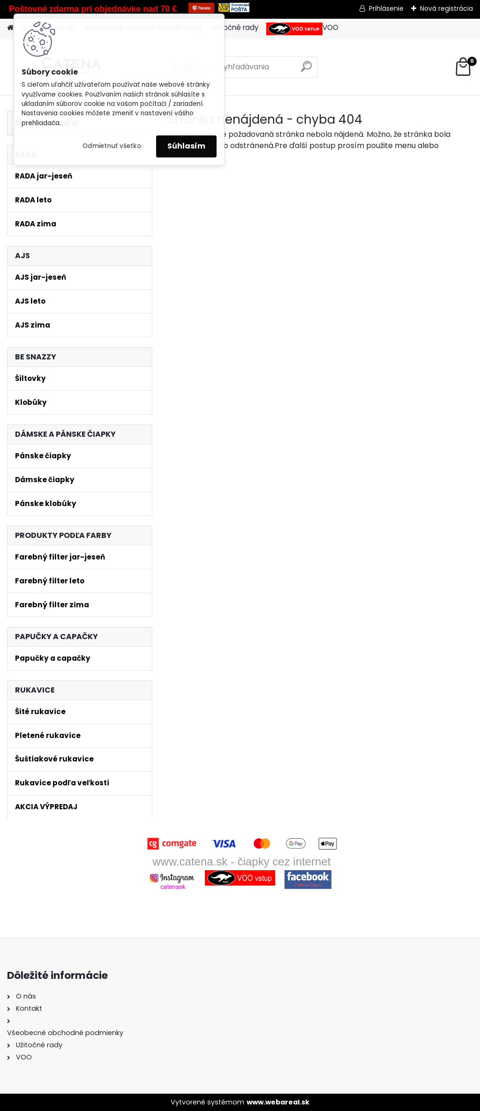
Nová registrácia (446, 8)
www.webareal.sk (278, 1102)
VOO (302, 28)
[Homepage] (10, 28)
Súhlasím (186, 146)
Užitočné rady (234, 27)
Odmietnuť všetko (111, 146)
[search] (306, 70)
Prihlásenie (386, 8)
